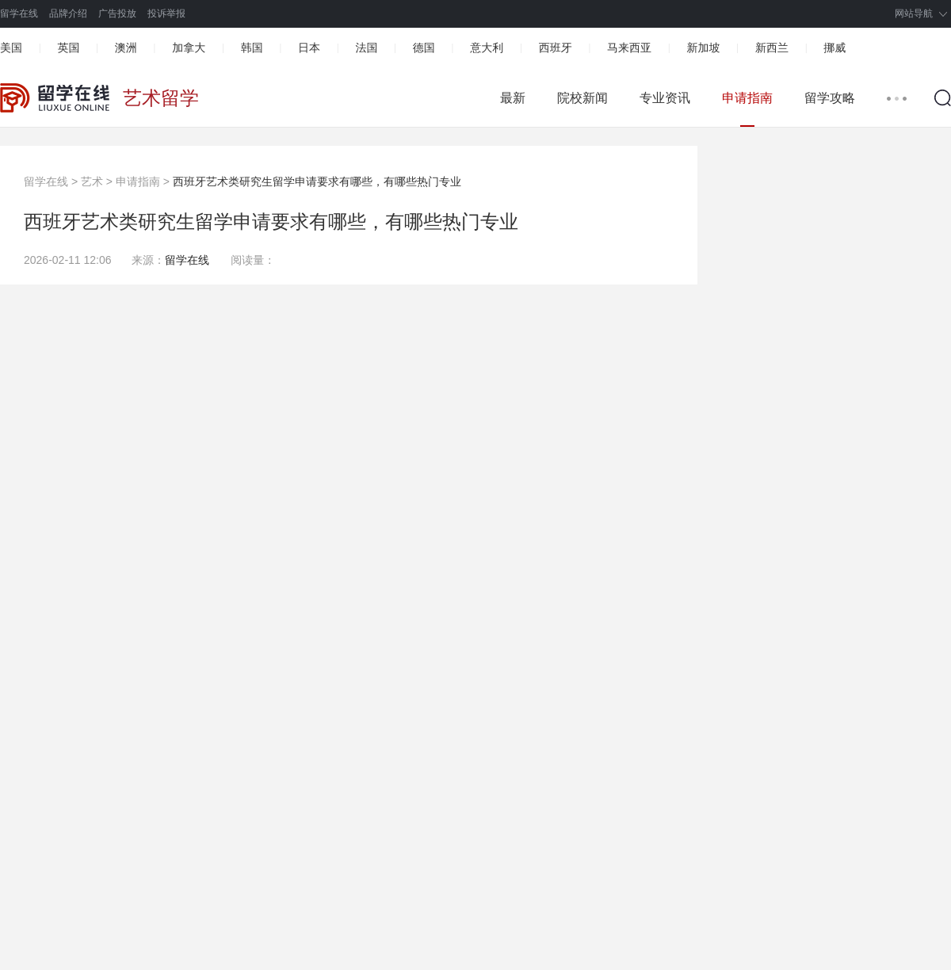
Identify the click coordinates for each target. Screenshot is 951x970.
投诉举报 (166, 13)
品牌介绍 (68, 13)
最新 (512, 98)
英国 (68, 47)
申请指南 (747, 98)
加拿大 (188, 47)
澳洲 (126, 47)
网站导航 (914, 13)
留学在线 (19, 13)
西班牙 (555, 47)
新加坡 (703, 47)
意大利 (486, 47)
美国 (11, 47)
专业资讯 (665, 98)
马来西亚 (629, 47)
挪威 (834, 47)
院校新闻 (582, 98)
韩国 (252, 47)
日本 (309, 47)
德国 (424, 47)
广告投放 (117, 13)
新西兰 (772, 47)
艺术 (92, 181)
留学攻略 (829, 98)
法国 (366, 47)
